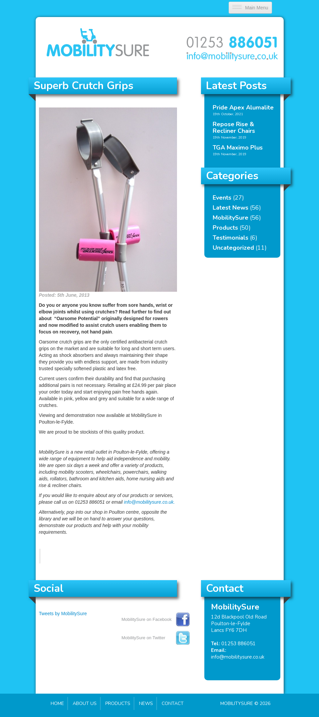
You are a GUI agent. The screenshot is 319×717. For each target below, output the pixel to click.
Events (222, 198)
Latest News (230, 208)
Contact (173, 703)
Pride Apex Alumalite (243, 107)
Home (57, 703)
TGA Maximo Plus (238, 148)
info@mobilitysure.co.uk (237, 657)
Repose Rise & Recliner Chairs (234, 127)
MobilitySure (230, 218)
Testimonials (230, 238)
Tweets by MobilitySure (63, 613)
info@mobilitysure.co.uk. (149, 502)
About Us (85, 703)
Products (225, 228)
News (146, 703)
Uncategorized (233, 248)
